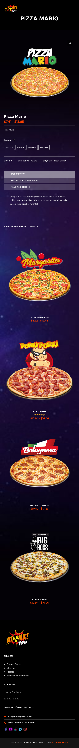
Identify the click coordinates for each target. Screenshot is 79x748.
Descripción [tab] (18, 174)
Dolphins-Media (59, 743)
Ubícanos (9, 668)
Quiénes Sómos (12, 664)
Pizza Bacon (60, 161)
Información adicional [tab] (24, 180)
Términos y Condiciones (16, 675)
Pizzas (34, 161)
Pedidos (9, 671)
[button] (70, 43)
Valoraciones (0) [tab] (21, 187)
